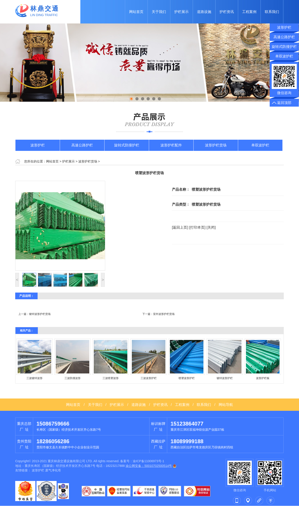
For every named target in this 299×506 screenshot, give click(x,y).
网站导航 (226, 405)
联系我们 (272, 12)
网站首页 (136, 12)
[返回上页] (180, 227)
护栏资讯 (227, 12)
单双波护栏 (260, 145)
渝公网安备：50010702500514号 (149, 466)
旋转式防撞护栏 (126, 145)
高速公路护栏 (82, 145)
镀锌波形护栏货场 (40, 314)
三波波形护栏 (149, 378)
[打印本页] (197, 227)
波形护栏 (37, 145)
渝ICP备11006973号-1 (148, 461)
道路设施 (204, 12)
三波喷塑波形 (111, 378)
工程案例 (249, 12)
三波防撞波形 (72, 378)
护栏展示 (181, 12)
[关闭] (211, 227)
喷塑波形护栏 (187, 378)
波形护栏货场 (215, 145)
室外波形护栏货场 (164, 314)
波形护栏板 (262, 378)
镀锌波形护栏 (225, 378)
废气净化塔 (53, 470)
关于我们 (159, 12)
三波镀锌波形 (34, 378)
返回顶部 (284, 103)
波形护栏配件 (171, 145)
